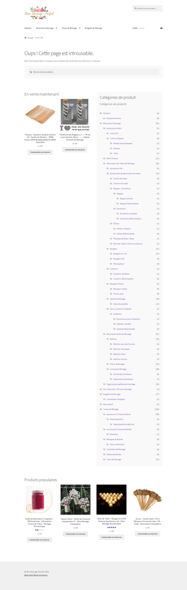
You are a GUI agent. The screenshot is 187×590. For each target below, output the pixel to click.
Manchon (114, 434)
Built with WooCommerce (35, 575)
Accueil (30, 37)
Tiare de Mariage (114, 459)
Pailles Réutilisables (126, 233)
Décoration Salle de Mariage (119, 334)
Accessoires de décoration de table (125, 173)
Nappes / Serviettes (122, 188)
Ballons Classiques (121, 349)
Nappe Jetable (126, 198)
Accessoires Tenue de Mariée (119, 429)
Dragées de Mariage (93, 28)
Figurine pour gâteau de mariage (121, 384)
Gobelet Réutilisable (126, 329)
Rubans (116, 148)
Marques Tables (120, 289)
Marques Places (117, 283)
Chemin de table (120, 183)
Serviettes (121, 208)
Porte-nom (118, 293)
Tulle (115, 153)
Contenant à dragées (116, 399)
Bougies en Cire (120, 253)
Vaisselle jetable (120, 304)
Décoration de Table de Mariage (121, 163)
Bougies (113, 248)
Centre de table (120, 178)
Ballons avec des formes (124, 344)
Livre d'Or (114, 133)
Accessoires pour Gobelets (128, 319)
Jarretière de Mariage (116, 449)
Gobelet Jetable (124, 324)
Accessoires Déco (114, 128)
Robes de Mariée (114, 454)
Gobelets (117, 314)
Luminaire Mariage (118, 369)
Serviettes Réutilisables (130, 218)
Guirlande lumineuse (122, 374)
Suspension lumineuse (123, 379)
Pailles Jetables (124, 228)
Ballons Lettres (120, 359)
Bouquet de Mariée (115, 439)
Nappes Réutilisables (129, 203)
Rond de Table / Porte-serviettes (127, 243)
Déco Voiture (112, 158)
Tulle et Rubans (117, 138)
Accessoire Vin (116, 168)
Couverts (114, 268)
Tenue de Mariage (69, 28)
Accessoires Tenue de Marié (119, 414)
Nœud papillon (116, 419)
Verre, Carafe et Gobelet (120, 309)
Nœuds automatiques (122, 143)
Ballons (113, 339)
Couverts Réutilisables (123, 278)
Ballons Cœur (119, 354)
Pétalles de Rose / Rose (123, 238)
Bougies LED (118, 258)
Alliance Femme (114, 118)
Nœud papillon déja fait (123, 424)
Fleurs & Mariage (117, 364)
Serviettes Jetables (128, 213)
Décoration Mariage (45, 28)
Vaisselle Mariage (117, 299)
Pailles (116, 223)
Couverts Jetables (121, 273)
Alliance (28, 28)
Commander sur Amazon (40, 152)
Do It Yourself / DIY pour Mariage (117, 389)
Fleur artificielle (117, 444)
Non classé (108, 404)
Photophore (118, 263)
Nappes (120, 193)
